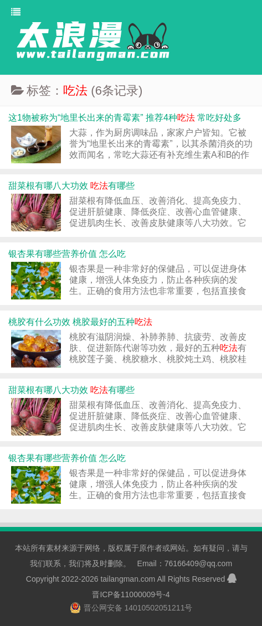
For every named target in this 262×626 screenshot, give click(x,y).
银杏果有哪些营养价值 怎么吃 (67, 253)
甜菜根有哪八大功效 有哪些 (71, 185)
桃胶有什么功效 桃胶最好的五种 (80, 322)
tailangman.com (127, 579)
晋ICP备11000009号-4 (130, 594)
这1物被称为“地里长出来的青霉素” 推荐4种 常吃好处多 (125, 117)
